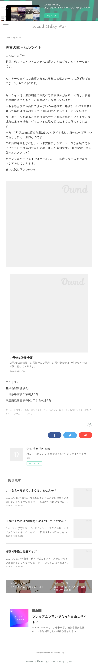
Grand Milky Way (49, 26)
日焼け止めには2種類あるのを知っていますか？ (36, 521)
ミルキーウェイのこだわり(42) (49, 410)
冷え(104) (83, 410)
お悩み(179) (28, 410)
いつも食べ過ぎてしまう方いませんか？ (31, 490)
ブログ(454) (26, 413)
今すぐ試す (51, 16)
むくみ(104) (71, 410)
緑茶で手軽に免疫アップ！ (23, 551)
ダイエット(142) (13, 410)
